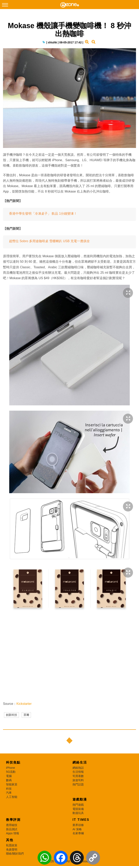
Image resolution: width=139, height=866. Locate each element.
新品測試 (11, 829)
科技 (9, 788)
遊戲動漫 (80, 799)
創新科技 (11, 714)
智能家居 (11, 784)
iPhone (10, 767)
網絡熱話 (78, 767)
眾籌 (26, 714)
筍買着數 (78, 776)
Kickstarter (24, 703)
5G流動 (10, 771)
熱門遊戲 (78, 804)
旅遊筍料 (78, 780)
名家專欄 (78, 833)
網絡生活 (80, 762)
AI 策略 (77, 829)
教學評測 (13, 819)
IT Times (81, 819)
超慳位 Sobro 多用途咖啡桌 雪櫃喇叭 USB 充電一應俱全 (49, 241)
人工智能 (11, 796)
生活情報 (78, 771)
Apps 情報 (12, 833)
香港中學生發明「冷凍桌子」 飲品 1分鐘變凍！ (43, 213)
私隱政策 (11, 845)
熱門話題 (78, 784)
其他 (9, 840)
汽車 (9, 792)
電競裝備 (78, 809)
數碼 (9, 780)
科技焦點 (13, 762)
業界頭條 (78, 825)
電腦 (9, 776)
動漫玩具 (78, 813)
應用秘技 (11, 825)
